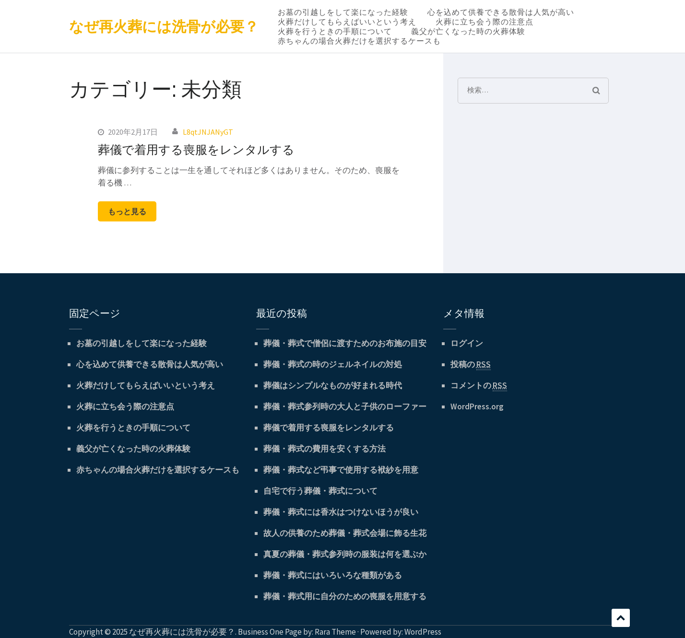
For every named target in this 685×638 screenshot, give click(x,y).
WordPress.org (477, 406)
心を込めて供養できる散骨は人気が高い (500, 12)
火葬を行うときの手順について (335, 31)
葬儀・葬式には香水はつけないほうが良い (340, 512)
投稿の (470, 364)
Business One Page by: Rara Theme (297, 631)
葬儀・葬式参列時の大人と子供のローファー (344, 406)
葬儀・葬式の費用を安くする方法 (324, 448)
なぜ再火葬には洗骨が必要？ (164, 26)
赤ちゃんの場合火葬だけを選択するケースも (359, 41)
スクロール (621, 618)
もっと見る (127, 211)
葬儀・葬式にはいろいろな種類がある (332, 575)
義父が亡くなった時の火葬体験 (468, 31)
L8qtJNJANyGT (208, 132)
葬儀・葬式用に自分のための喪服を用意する (344, 596)
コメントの (478, 385)
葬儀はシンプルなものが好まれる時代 (332, 385)
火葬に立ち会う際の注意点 (484, 21)
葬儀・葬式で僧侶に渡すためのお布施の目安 (344, 343)
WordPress (422, 631)
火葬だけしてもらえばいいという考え (347, 21)
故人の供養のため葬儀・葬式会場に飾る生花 (344, 533)
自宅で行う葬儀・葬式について (320, 491)
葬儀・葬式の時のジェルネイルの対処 (332, 364)
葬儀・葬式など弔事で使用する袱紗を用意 (340, 469)
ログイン (466, 343)
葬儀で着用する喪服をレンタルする (196, 149)
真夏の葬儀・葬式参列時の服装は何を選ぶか (344, 554)
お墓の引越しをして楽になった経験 (343, 12)
